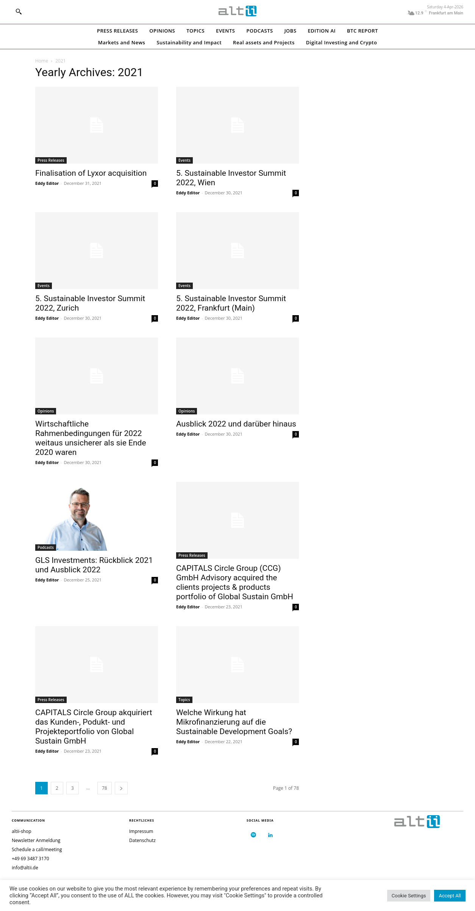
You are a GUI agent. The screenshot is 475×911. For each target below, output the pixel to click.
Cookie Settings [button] (409, 895)
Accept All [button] (450, 895)
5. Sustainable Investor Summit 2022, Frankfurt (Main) (231, 303)
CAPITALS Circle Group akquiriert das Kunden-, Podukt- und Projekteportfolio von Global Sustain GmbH (93, 726)
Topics (184, 699)
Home (41, 61)
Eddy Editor (47, 183)
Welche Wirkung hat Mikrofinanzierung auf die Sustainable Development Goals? (234, 722)
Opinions (46, 411)
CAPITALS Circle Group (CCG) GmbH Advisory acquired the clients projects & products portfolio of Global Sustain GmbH (234, 582)
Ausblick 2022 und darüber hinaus (236, 423)
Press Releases (51, 160)
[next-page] (121, 788)
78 (104, 788)
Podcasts (46, 547)
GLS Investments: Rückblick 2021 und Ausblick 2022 (94, 565)
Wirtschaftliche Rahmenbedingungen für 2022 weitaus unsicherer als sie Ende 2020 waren (90, 438)
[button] (18, 11)
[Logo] (237, 11)
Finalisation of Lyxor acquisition (91, 173)
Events (184, 160)
